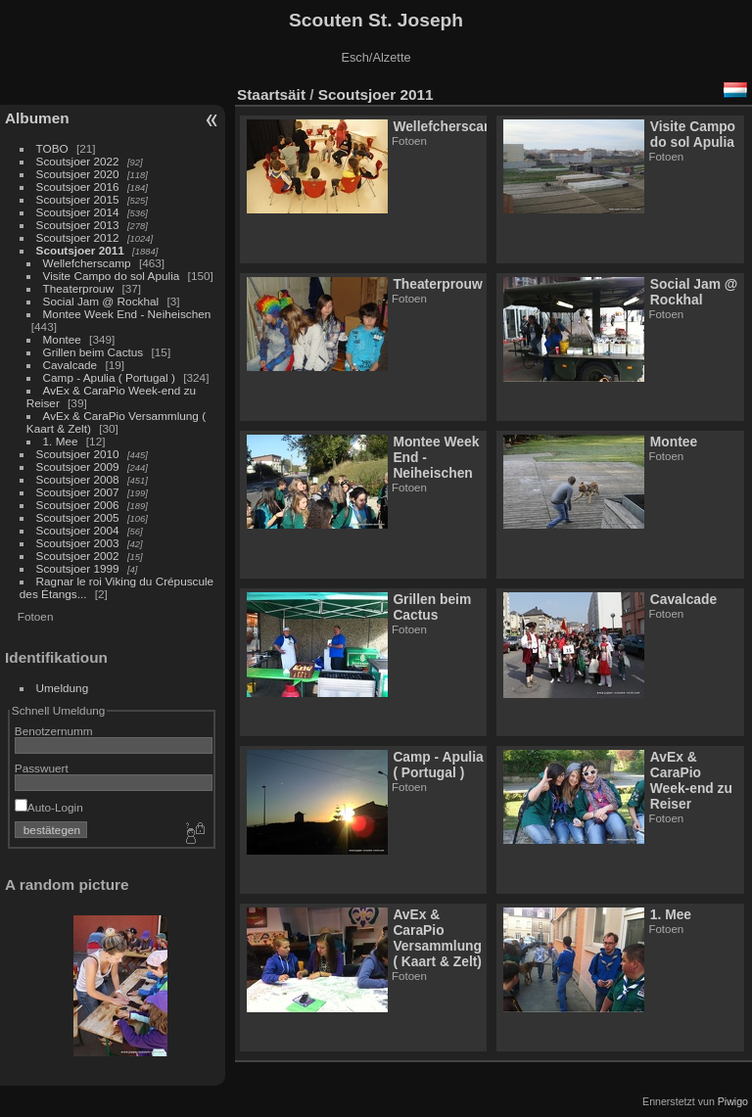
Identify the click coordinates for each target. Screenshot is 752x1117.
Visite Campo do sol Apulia (111, 275)
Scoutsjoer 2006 (77, 504)
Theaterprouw (79, 288)
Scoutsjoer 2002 (77, 555)
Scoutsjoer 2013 (77, 224)
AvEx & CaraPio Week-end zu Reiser (691, 780)
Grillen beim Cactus (93, 352)
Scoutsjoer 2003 (77, 542)
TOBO (52, 148)
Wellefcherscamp (87, 262)
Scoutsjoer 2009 (77, 466)
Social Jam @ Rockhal (101, 301)
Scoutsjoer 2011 (80, 250)
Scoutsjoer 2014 (77, 212)
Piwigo (733, 1101)
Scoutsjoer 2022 (77, 161)
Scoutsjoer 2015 (77, 199)
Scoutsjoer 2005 (77, 517)
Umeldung (62, 687)
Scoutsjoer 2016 (77, 186)
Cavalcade (70, 364)
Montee (62, 339)
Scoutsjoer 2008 (77, 479)
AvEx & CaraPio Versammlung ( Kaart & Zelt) (437, 938)
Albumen (37, 118)
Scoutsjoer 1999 (77, 568)
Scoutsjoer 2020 (77, 173)
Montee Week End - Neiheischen (127, 313)
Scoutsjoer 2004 (77, 530)
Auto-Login (49, 807)
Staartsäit (271, 94)
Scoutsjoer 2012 (77, 237)
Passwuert (42, 768)
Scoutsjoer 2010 (77, 453)
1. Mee (60, 441)
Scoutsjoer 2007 (77, 492)
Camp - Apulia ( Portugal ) (109, 377)
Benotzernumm (54, 730)
